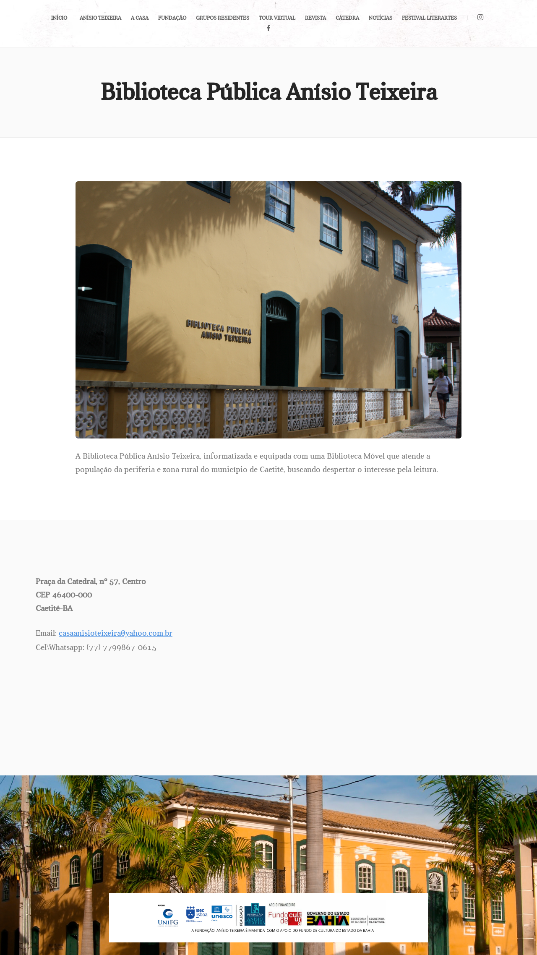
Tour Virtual (277, 18)
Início (59, 18)
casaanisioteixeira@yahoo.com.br (115, 633)
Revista (315, 18)
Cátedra (347, 18)
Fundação (172, 18)
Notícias (380, 18)
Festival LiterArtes (429, 18)
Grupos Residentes (222, 18)
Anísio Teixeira (100, 18)
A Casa (140, 18)
